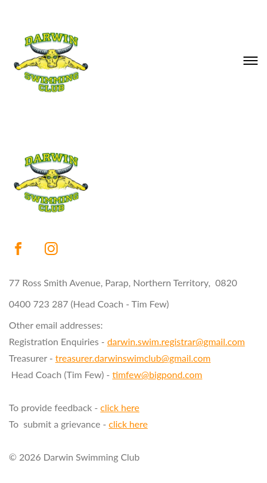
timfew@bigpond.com (157, 374)
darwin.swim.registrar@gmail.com (176, 341)
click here (120, 407)
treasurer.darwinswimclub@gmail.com (133, 357)
